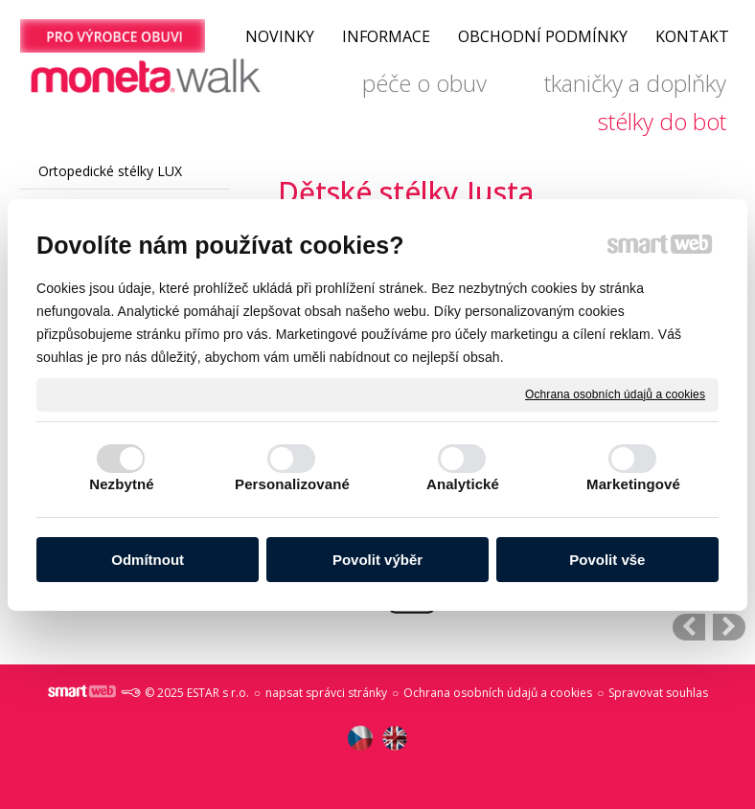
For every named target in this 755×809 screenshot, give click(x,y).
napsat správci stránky (326, 693)
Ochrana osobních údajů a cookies (615, 393)
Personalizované (292, 484)
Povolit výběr (377, 559)
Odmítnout (147, 559)
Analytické (462, 484)
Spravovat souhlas (658, 693)
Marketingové (633, 484)
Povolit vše (607, 559)
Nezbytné (121, 484)
